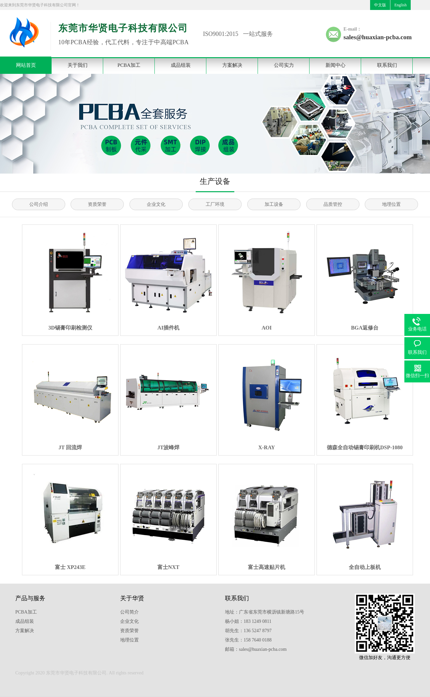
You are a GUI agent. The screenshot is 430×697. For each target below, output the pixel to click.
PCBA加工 (128, 65)
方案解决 (232, 65)
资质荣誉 (97, 204)
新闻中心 (335, 65)
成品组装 (181, 65)
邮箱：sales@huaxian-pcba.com (256, 649)
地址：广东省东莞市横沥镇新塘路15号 (264, 612)
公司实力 (284, 65)
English (400, 5)
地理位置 (391, 204)
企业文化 (156, 204)
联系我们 (387, 65)
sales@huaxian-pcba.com (377, 37)
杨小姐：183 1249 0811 (248, 621)
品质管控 (332, 204)
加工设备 (274, 204)
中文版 (380, 5)
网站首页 (26, 65)
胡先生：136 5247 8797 (248, 630)
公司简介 (129, 612)
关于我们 (78, 65)
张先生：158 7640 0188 (248, 639)
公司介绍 (38, 204)
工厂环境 (215, 204)
